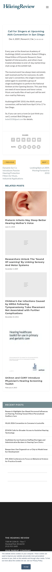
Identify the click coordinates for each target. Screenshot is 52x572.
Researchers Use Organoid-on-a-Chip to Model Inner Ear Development (26, 459)
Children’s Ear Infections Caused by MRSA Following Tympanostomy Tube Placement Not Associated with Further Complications (25, 313)
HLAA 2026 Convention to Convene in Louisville (24, 432)
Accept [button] (26, 567)
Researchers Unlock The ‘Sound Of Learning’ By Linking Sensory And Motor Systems (24, 268)
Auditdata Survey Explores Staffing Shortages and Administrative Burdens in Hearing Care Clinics (25, 450)
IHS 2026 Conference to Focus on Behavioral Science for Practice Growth (26, 469)
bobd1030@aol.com (14, 125)
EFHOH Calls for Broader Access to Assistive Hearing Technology (26, 441)
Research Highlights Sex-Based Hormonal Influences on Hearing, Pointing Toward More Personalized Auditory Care (26, 422)
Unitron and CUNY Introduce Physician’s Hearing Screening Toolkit (23, 387)
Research (25, 45)
